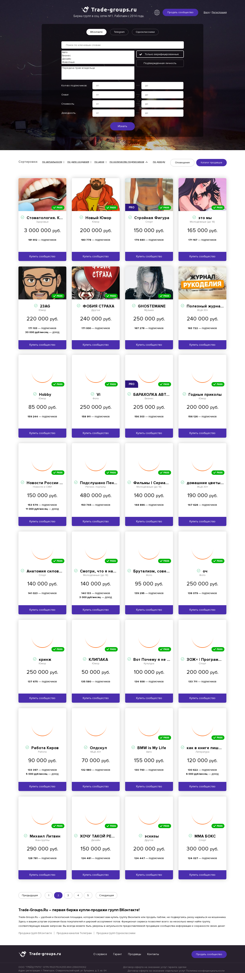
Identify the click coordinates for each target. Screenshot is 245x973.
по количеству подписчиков (127, 162)
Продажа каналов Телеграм (74, 931)
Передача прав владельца (98, 68)
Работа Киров (45, 746)
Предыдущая (30, 893)
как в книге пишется (207, 746)
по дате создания (78, 162)
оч (205, 569)
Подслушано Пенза (99, 481)
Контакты (153, 952)
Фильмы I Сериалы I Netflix (160, 481)
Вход (207, 12)
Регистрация (219, 12)
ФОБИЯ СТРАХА (98, 304)
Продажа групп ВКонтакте (35, 931)
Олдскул (98, 746)
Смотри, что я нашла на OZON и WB (115, 569)
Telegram (119, 31)
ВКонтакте (94, 31)
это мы (205, 216)
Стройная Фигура (151, 216)
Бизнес (98, 55)
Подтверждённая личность (160, 63)
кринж (45, 657)
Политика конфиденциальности (205, 968)
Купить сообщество (42, 254)
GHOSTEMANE (152, 304)
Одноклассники (147, 31)
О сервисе (100, 952)
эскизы (152, 834)
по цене (99, 162)
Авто (98, 52)
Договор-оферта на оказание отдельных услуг (156, 968)
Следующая (106, 893)
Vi (98, 392)
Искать (122, 126)
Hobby (45, 392)
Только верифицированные (162, 54)
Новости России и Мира (50, 481)
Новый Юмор (98, 216)
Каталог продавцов (211, 163)
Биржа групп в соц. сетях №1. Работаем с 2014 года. (108, 16)
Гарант (117, 952)
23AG (45, 304)
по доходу (159, 162)
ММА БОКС (205, 834)
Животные (98, 62)
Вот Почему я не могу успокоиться (167, 657)
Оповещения (182, 163)
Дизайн (98, 59)
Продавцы (134, 952)
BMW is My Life (151, 746)
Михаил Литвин (45, 834)
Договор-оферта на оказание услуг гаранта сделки (154, 965)
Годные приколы (205, 392)
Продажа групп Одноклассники (115, 931)
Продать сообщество (180, 12)
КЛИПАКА (98, 657)
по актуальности (52, 162)
